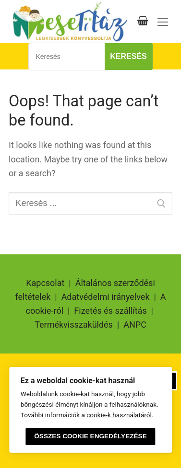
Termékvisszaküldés (74, 325)
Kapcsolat (45, 283)
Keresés (128, 56)
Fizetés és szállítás (110, 311)
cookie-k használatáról (119, 415)
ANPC (134, 325)
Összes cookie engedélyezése (90, 436)
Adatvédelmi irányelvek (105, 297)
